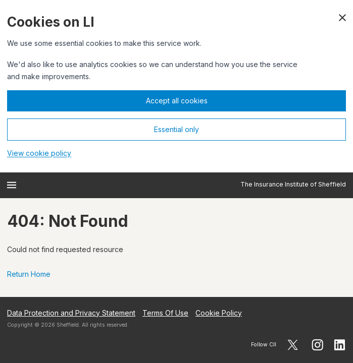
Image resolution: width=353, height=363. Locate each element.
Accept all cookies (177, 100)
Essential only (176, 129)
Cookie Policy (218, 313)
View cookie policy (39, 153)
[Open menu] (11, 185)
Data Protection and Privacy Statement (71, 313)
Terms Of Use (165, 313)
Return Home (29, 274)
